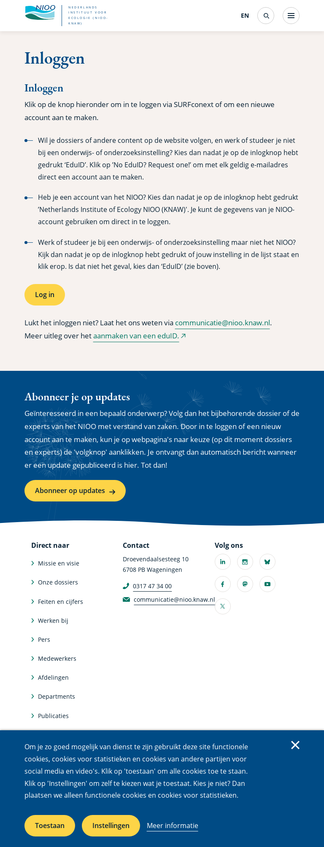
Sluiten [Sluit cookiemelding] (295, 745)
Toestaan (50, 825)
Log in (44, 294)
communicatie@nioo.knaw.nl (222, 322)
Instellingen (111, 825)
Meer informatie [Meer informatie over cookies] (172, 825)
